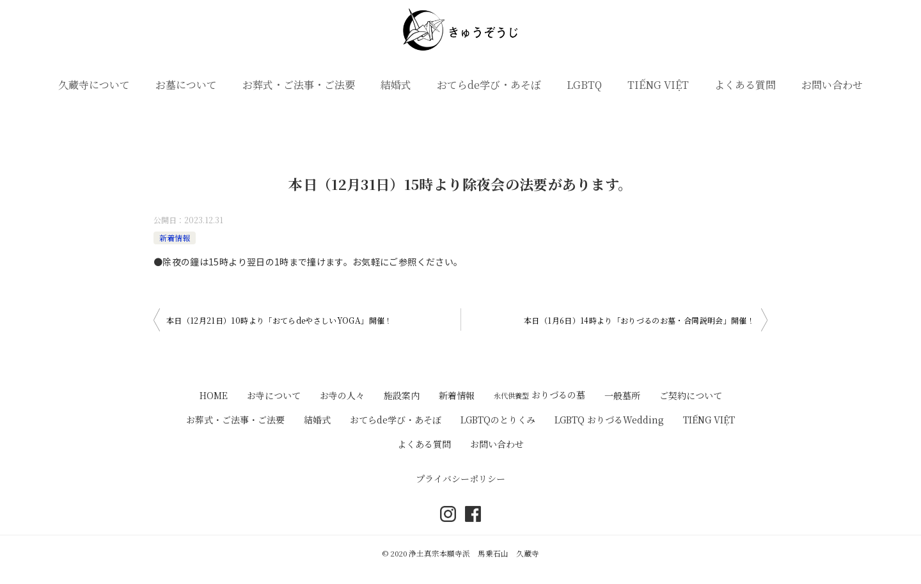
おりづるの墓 (539, 394)
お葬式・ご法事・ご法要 (298, 84)
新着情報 (174, 237)
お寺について (274, 395)
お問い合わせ (832, 84)
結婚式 (396, 84)
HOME (214, 395)
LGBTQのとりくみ (497, 419)
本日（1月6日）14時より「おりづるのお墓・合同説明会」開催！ (639, 320)
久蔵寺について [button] (94, 84)
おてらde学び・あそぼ (489, 84)
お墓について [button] (186, 84)
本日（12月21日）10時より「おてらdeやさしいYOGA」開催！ (279, 320)
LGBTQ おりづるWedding (609, 419)
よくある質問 (745, 84)
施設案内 (402, 395)
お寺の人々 (342, 395)
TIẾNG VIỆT (658, 84)
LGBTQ (584, 84)
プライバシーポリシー (460, 478)
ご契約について (690, 395)
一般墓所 (622, 395)
